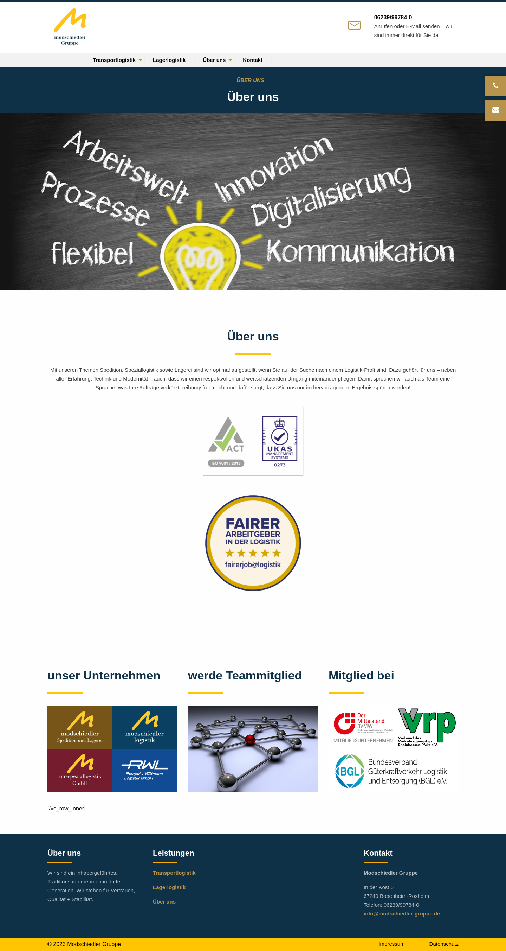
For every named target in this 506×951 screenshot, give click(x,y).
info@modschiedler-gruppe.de (402, 914)
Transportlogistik (114, 60)
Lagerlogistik (169, 60)
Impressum (391, 943)
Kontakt (252, 60)
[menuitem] (114, 60)
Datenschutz (444, 943)
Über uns (214, 60)
